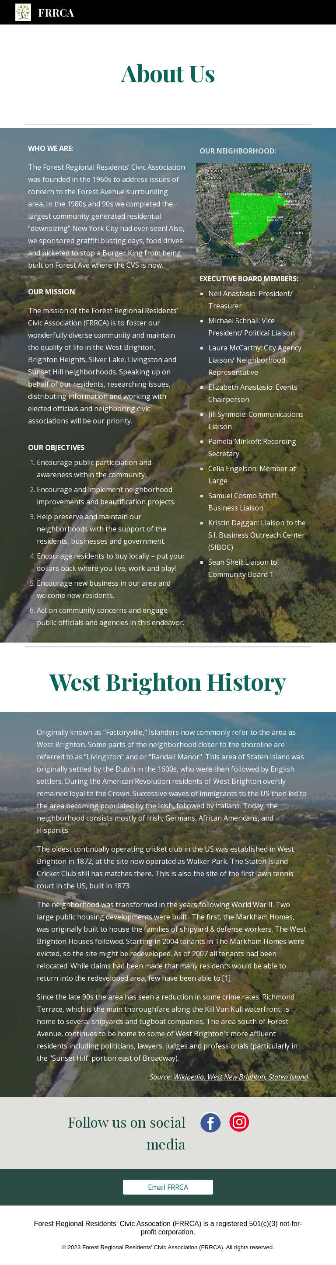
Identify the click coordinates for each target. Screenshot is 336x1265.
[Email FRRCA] (168, 1187)
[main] (167, 72)
